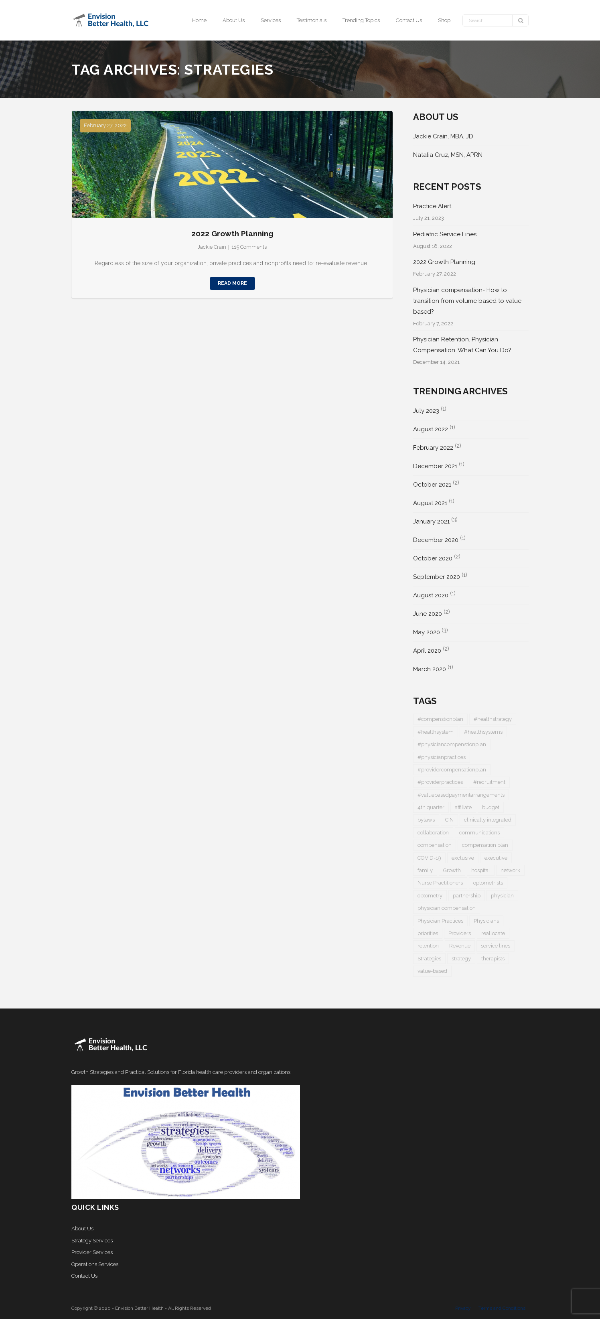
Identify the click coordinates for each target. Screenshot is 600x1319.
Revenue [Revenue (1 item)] (459, 946)
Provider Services (92, 1252)
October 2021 (432, 484)
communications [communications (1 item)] (479, 833)
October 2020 (432, 558)
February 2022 (433, 447)
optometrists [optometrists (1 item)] (488, 883)
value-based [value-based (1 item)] (432, 971)
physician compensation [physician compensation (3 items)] (447, 908)
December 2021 (435, 466)
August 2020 (430, 595)
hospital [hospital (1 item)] (480, 870)
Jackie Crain (212, 247)
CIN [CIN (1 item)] (449, 820)
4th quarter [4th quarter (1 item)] (431, 807)
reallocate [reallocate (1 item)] (493, 933)
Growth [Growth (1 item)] (452, 870)
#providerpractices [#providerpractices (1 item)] (440, 782)
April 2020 (427, 650)
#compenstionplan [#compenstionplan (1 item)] (440, 719)
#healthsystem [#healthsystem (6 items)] (436, 732)
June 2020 (427, 613)
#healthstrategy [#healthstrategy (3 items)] (493, 719)
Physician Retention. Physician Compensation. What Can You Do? (462, 345)
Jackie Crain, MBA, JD (443, 136)
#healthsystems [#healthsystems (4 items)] (483, 732)
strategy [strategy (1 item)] (461, 959)
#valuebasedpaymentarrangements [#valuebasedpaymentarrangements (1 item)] (461, 795)
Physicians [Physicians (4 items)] (486, 921)
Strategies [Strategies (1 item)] (429, 959)
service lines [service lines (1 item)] (495, 946)
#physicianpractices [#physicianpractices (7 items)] (442, 757)
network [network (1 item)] (510, 870)
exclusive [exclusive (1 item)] (463, 858)
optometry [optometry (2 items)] (430, 896)
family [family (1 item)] (425, 870)
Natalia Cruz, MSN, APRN (447, 154)
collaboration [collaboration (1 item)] (433, 833)
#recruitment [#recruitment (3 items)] (489, 782)
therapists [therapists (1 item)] (493, 959)
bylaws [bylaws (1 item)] (426, 820)
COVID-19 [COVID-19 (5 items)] (429, 858)
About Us (82, 1229)
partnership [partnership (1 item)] (466, 896)
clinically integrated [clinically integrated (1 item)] (487, 820)
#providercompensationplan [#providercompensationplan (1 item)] (452, 770)
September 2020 (436, 576)
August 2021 (430, 503)
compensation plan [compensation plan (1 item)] (485, 845)
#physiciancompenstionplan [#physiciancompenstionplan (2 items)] (452, 744)
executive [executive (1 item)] (495, 858)
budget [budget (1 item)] (490, 807)
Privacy (463, 1308)
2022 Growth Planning (232, 233)
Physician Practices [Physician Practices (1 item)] (440, 921)
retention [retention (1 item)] (428, 946)
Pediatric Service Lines (444, 234)
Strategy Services (92, 1241)
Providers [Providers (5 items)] (459, 933)
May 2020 (426, 632)
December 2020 (435, 540)
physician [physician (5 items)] (502, 896)
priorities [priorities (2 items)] (428, 933)
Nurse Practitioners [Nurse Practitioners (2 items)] (440, 883)
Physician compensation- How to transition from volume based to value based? (467, 300)
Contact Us (84, 1276)
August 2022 (430, 429)
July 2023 (426, 410)
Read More (232, 283)
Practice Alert (432, 206)
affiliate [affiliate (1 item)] (463, 807)
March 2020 (429, 669)
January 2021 (431, 521)
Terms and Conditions (501, 1308)
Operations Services (94, 1264)
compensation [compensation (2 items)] (435, 845)
